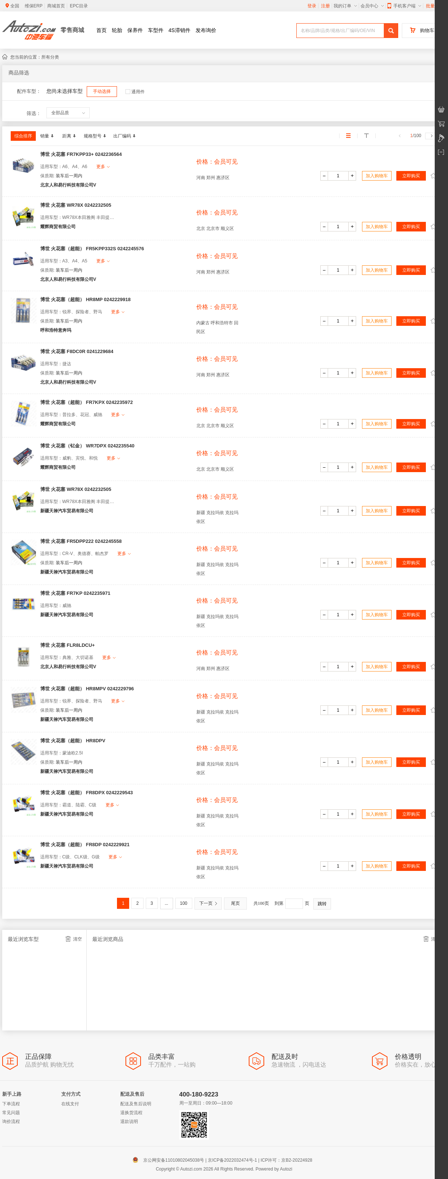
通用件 (135, 91)
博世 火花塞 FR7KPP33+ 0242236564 (81, 154)
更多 (103, 166)
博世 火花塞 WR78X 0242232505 (75, 205)
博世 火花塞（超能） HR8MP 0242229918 (85, 299)
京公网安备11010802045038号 (170, 1160)
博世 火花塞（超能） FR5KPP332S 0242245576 (92, 248)
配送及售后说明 (135, 1103)
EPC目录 (79, 5)
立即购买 (411, 175)
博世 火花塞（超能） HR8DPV (73, 740)
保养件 (135, 30)
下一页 (208, 903)
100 (183, 903)
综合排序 (23, 136)
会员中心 (372, 5)
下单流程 (11, 1103)
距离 (69, 136)
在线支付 (70, 1103)
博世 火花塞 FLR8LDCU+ (67, 645)
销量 (47, 136)
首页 (101, 30)
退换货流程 (131, 1112)
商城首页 (56, 5)
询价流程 (11, 1121)
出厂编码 (124, 136)
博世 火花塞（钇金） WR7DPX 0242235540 (87, 446)
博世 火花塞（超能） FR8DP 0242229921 (85, 844)
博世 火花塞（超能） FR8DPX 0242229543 (86, 792)
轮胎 (117, 30)
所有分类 (50, 57)
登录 (311, 5)
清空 (73, 939)
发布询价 (206, 30)
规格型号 (95, 136)
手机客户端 (404, 5)
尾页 (235, 903)
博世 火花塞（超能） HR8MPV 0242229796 (87, 688)
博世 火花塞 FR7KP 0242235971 (75, 593)
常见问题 (11, 1112)
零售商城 (72, 30)
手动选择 (102, 91)
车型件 (155, 30)
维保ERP (34, 5)
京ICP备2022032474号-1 (232, 1160)
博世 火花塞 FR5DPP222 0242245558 (81, 541)
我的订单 (345, 5)
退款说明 (129, 1121)
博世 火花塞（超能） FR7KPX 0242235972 (86, 402)
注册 (325, 5)
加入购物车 (377, 175)
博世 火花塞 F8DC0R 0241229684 (77, 351)
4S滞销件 (179, 30)
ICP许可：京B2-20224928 (286, 1160)
